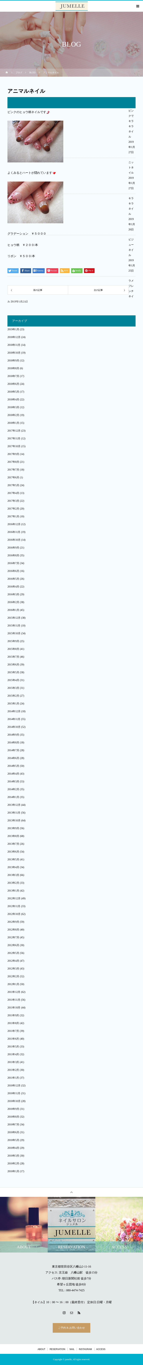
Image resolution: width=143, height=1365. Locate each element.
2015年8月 (13, 649)
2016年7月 (13, 563)
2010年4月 (13, 1148)
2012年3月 (13, 968)
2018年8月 (13, 368)
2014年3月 (13, 781)
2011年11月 (13, 999)
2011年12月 (13, 992)
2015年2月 (13, 695)
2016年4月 (13, 586)
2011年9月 (13, 1015)
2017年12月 (13, 430)
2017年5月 (13, 485)
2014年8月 (13, 742)
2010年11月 (13, 1093)
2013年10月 (13, 820)
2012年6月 (13, 945)
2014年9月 (13, 734)
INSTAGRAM (85, 1349)
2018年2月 (13, 415)
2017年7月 (13, 469)
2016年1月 (13, 610)
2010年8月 (13, 1116)
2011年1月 (13, 1077)
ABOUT (41, 1349)
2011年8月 (13, 1023)
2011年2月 (13, 1070)
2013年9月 (13, 828)
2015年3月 (13, 688)
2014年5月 (13, 766)
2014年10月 (13, 727)
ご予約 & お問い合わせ (71, 1327)
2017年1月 (13, 516)
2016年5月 (13, 578)
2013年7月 (13, 843)
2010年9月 (13, 1109)
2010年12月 (13, 1085)
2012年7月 (13, 937)
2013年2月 (13, 882)
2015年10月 (13, 633)
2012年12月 (13, 898)
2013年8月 (13, 836)
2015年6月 (13, 664)
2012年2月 (13, 976)
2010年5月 (13, 1140)
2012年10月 (13, 914)
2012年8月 (13, 929)
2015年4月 (13, 680)
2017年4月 (13, 493)
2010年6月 (13, 1132)
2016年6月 (13, 571)
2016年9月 (13, 547)
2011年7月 (13, 1031)
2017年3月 (13, 500)
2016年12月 (13, 524)
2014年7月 (13, 750)
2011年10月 (13, 1007)
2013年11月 (13, 812)
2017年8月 (13, 462)
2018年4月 (13, 399)
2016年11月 (13, 532)
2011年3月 (13, 1062)
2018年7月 (13, 376)
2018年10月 (13, 352)
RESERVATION (57, 1349)
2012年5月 (13, 953)
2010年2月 (13, 1163)
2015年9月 (13, 641)
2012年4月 (13, 960)
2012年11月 (13, 906)
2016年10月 (13, 539)
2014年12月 (13, 711)
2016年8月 (13, 555)
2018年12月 (13, 337)
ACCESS (100, 1349)
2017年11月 (13, 438)
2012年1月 (13, 984)
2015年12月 (13, 617)
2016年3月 (13, 594)
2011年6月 (13, 1038)
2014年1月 (13, 797)
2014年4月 (13, 773)
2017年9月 (13, 454)
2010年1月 (13, 1171)
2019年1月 (13, 329)
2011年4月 (13, 1054)
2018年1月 (13, 423)
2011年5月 (13, 1046)
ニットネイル (131, 167)
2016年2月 (13, 602)
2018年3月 (13, 407)
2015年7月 (13, 656)
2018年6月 (13, 384)
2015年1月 (13, 703)
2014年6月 (13, 758)
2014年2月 (13, 789)
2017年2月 (13, 508)
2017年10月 (13, 446)
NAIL (71, 1349)
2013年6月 (13, 851)
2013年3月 (13, 875)
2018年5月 (13, 391)
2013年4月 (13, 867)
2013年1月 (13, 890)
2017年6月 (13, 477)
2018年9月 (13, 360)
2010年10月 (13, 1101)
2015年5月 (13, 672)
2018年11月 (13, 345)
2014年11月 (13, 719)
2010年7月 (13, 1124)
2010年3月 (13, 1155)
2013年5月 (13, 859)
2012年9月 (13, 921)
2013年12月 (13, 805)
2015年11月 (13, 625)
